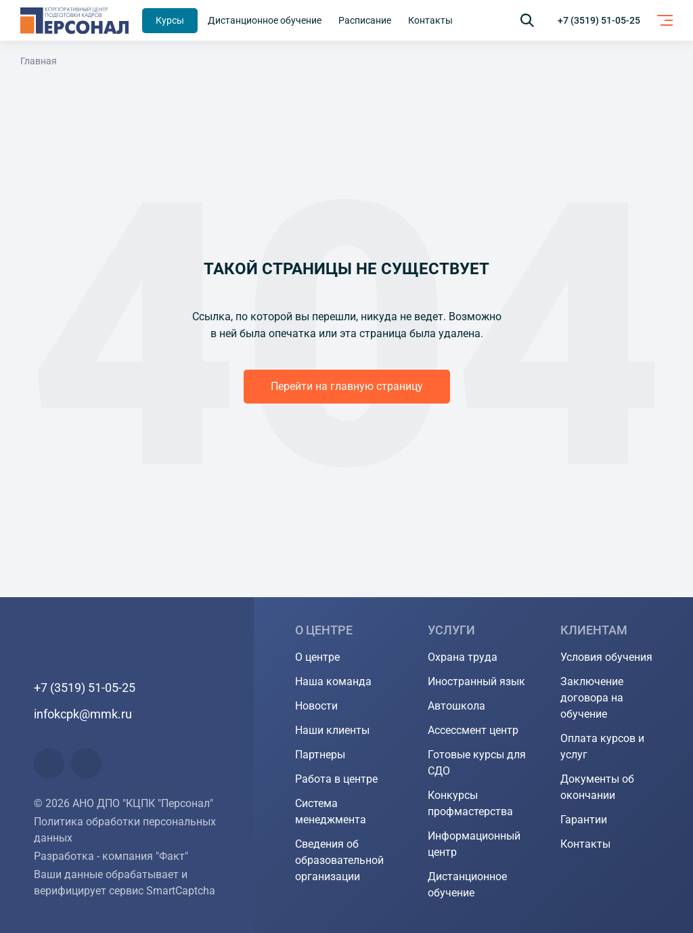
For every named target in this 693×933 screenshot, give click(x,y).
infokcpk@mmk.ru (83, 714)
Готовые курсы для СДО (477, 762)
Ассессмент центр (473, 730)
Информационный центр (474, 844)
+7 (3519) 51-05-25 (599, 20)
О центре (317, 657)
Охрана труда (462, 657)
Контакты (585, 844)
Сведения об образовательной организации (339, 860)
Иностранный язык (476, 681)
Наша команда (333, 681)
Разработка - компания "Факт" (111, 856)
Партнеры (320, 754)
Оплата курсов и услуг (602, 746)
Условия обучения (606, 657)
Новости (316, 705)
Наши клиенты (332, 730)
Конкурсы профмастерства (470, 803)
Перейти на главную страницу (347, 386)
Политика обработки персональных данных (125, 829)
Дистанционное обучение (467, 884)
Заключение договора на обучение (591, 697)
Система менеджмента (330, 811)
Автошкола (456, 705)
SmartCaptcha (180, 890)
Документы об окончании (597, 787)
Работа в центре (336, 779)
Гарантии (583, 819)
